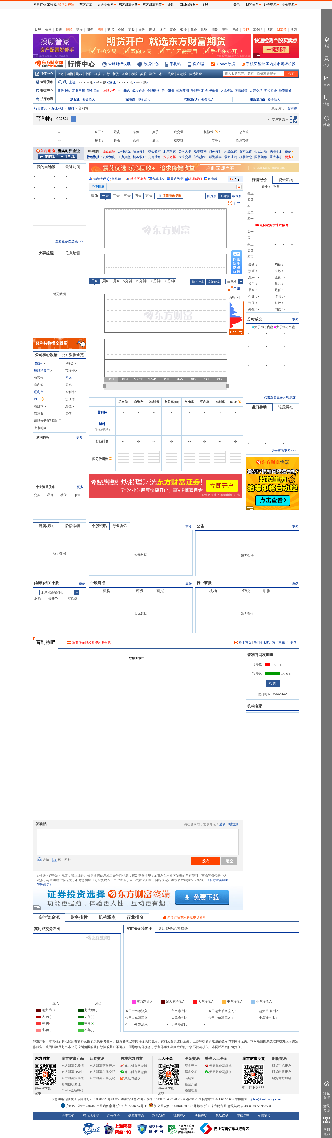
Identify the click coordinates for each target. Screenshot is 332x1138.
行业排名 (135, 917)
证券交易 (270, 4)
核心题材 (154, 151)
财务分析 (215, 151)
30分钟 (155, 281)
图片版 (212, 196)
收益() (38, 363)
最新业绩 (230, 157)
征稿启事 (243, 1116)
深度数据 (169, 157)
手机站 (175, 64)
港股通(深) (257, 99)
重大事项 (276, 157)
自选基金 (195, 74)
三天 (127, 196)
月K (116, 281)
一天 (105, 196)
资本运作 (245, 151)
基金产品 (191, 1084)
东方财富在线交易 (102, 1072)
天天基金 (165, 1059)
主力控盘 (124, 157)
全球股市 (44, 82)
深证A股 (57, 108)
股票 (58, 30)
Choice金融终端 (72, 1090)
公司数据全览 (73, 355)
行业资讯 (119, 526)
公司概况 (124, 151)
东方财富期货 (253, 1059)
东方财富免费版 (73, 1065)
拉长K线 (198, 282)
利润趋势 (42, 437)
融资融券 (285, 91)
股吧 (245, 30)
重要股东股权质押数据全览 (91, 643)
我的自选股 (46, 167)
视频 (235, 30)
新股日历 (78, 91)
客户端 (198, 64)
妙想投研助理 (71, 1084)
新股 (69, 30)
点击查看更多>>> (283, 450)
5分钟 (127, 281)
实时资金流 (49, 917)
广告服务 (113, 1116)
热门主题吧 (280, 642)
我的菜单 (252, 4)
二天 (116, 196)
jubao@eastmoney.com (266, 1099)
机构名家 (254, 706)
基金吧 (257, 30)
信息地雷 (72, 253)
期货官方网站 (281, 1078)
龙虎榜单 (226, 91)
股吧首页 (243, 642)
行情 (100, 30)
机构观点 (107, 917)
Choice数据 (226, 64)
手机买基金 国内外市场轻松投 (271, 64)
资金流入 (88, 99)
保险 (214, 30)
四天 (138, 196)
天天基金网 (106, 4)
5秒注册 (233, 824)
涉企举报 (326, 1095)
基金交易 (191, 1072)
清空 (229, 861)
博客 (269, 30)
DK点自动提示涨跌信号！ (273, 225)
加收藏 (52, 4)
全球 (121, 30)
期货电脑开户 (281, 1072)
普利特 (102, 412)
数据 (110, 30)
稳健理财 (191, 1090)
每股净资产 (42, 370)
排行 (106, 74)
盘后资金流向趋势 (173, 929)
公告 (200, 526)
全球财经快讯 (119, 64)
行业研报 (167, 91)
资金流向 (93, 91)
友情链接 (264, 1116)
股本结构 (200, 151)
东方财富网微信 (133, 1072)
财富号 (281, 30)
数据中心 (151, 64)
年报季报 (211, 91)
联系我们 (158, 1116)
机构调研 (195, 179)
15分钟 (141, 281)
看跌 (257, 674)
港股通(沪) (191, 99)
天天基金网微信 (218, 1072)
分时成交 (254, 319)
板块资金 (138, 91)
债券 (225, 30)
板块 (97, 74)
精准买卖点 (138, 179)
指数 (61, 74)
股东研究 (169, 151)
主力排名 (124, 91)
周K (105, 281)
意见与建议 (130, 1078)
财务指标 (79, 917)
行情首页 (40, 108)
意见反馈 (326, 1108)
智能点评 (200, 157)
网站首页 (39, 4)
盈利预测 (182, 91)
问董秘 (213, 179)
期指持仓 (270, 91)
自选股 (181, 74)
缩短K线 (214, 282)
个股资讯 (99, 526)
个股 (88, 74)
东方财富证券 (128, 4)
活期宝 (189, 1078)
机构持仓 (245, 157)
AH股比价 (109, 91)
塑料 (71, 108)
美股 (131, 30)
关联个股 (276, 151)
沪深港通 (44, 99)
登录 (222, 824)
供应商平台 (136, 1116)
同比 (68, 378)
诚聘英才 (179, 1116)
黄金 (173, 30)
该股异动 (285, 407)
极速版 (237, 196)
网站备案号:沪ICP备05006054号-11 (124, 1106)
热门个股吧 (262, 642)
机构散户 (139, 157)
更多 (289, 151)
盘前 (94, 196)
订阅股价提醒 (170, 195)
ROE (39, 399)
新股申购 (64, 91)
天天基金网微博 (218, 1066)
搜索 (293, 30)
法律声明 (201, 1116)
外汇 (162, 30)
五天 (149, 196)
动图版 (224, 196)
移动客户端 (66, 4)
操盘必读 (109, 151)
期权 (90, 30)
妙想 (170, 4)
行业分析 (260, 151)
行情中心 (44, 74)
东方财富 (42, 1059)
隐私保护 (222, 1116)
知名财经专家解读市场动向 (186, 917)
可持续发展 (91, 1116)
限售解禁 (241, 91)
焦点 (48, 30)
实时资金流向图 (139, 929)
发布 (205, 861)
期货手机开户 (281, 1065)
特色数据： (95, 157)
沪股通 (75, 99)
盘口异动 (259, 407)
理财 (204, 30)
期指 (79, 30)
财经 (38, 30)
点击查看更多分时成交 (280, 397)
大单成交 (158, 179)
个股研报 (153, 91)
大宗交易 (255, 91)
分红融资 (230, 151)
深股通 (130, 99)
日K (94, 281)
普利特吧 (99, 179)
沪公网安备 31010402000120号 (172, 1106)
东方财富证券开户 (102, 1065)
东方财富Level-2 (73, 1072)
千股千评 (197, 91)
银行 (183, 30)
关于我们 (68, 1116)
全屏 (236, 203)
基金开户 (191, 1065)
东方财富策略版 (73, 1078)
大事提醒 (46, 253)
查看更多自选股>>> (69, 241)
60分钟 (169, 281)
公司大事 (185, 151)
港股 (142, 30)
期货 (152, 30)
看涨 (257, 665)
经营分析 (139, 151)
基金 (194, 30)
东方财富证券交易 (102, 1078)
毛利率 (38, 392)
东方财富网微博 (133, 1066)
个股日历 (97, 187)
